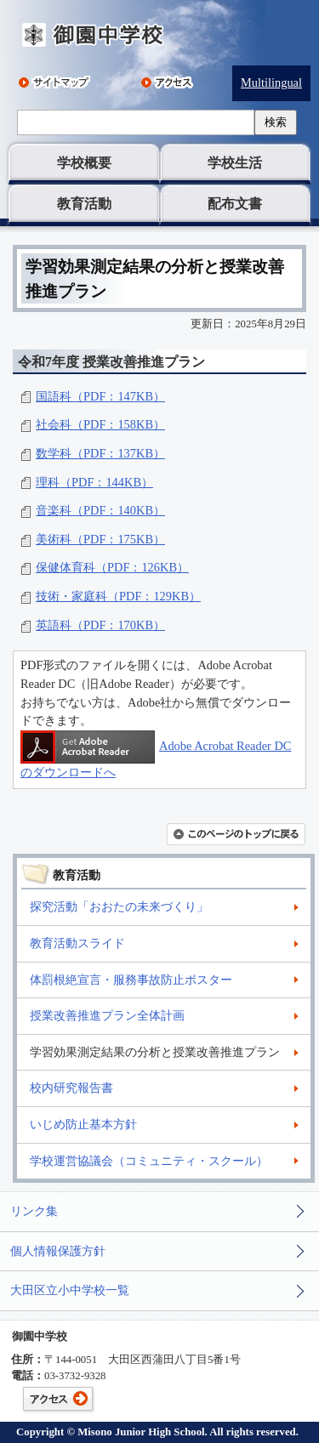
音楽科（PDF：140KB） (100, 510)
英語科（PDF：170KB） (100, 625)
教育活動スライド (77, 943)
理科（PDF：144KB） (94, 482)
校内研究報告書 (71, 1087)
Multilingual (271, 82)
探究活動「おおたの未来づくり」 (119, 906)
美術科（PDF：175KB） (100, 539)
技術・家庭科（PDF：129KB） (118, 596)
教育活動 (84, 203)
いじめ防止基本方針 (83, 1124)
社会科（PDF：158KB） (100, 424)
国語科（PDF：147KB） (100, 396)
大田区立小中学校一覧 (69, 1290)
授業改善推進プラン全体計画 (107, 1015)
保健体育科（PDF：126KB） (112, 567)
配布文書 (235, 203)
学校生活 (235, 163)
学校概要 (84, 163)
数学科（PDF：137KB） (100, 453)
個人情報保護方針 (57, 1251)
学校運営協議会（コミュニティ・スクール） (149, 1160)
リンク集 (34, 1211)
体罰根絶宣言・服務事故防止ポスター (131, 979)
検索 (276, 122)
